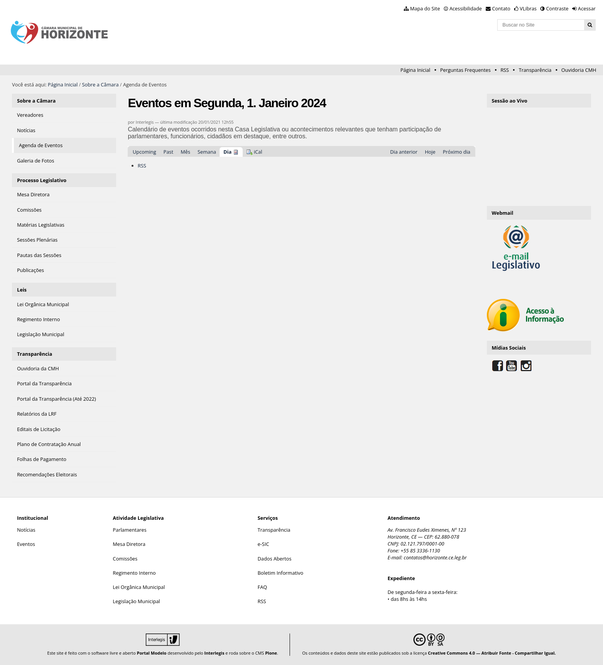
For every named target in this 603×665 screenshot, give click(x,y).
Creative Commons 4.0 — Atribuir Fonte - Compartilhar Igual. (492, 653)
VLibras (528, 8)
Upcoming (144, 151)
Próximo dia (456, 151)
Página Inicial (415, 69)
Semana (207, 151)
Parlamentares (129, 529)
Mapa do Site (425, 8)
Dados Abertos (275, 558)
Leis (22, 289)
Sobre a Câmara (100, 84)
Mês (185, 151)
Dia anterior (403, 151)
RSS (504, 69)
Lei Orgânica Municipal (139, 587)
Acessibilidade (466, 8)
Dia (227, 151)
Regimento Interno (134, 572)
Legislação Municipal (136, 601)
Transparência (535, 69)
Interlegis (214, 653)
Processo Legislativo (41, 180)
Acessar (587, 8)
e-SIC (263, 544)
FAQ (262, 587)
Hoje (430, 151)
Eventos (26, 544)
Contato (501, 8)
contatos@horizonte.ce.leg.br (435, 557)
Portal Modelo (152, 653)
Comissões (125, 558)
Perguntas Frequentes (465, 69)
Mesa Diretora (129, 544)
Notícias (26, 529)
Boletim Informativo (280, 572)
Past (168, 151)
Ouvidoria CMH (578, 69)
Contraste (557, 8)
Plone (271, 653)
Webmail (502, 212)
